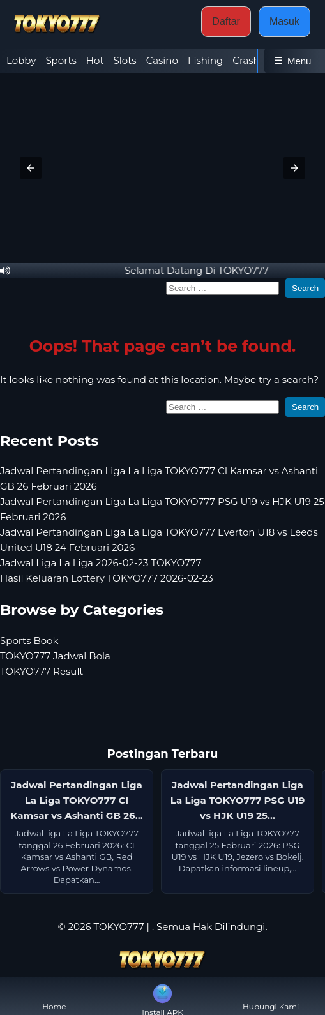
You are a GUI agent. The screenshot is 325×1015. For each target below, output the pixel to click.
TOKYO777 (118, 927)
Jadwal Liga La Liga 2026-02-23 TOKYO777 (101, 563)
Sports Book (29, 641)
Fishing (205, 60)
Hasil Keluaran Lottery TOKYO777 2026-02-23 (106, 578)
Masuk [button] (284, 21)
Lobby (21, 60)
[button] (31, 168)
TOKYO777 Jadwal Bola (55, 656)
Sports (60, 60)
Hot (95, 60)
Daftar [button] (226, 21)
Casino (162, 60)
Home (54, 996)
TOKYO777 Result (41, 671)
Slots (125, 60)
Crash (245, 60)
